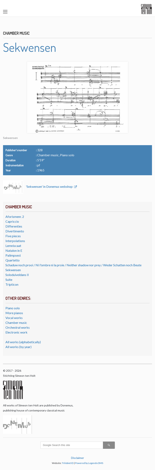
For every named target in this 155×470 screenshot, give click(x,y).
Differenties (13, 226)
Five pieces (13, 236)
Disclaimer (77, 458)
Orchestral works (17, 327)
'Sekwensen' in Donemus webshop (49, 186)
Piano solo (12, 308)
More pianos (14, 313)
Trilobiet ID (67, 463)
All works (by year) (18, 347)
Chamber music (16, 322)
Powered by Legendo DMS (89, 463)
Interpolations (15, 241)
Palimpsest (13, 255)
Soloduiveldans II (17, 275)
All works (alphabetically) (23, 342)
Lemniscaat (13, 246)
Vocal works (14, 318)
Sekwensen (13, 270)
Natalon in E (13, 250)
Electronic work (16, 332)
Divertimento (14, 231)
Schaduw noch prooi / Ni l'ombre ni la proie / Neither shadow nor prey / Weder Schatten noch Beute (73, 265)
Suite (8, 279)
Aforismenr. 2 (14, 216)
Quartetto (12, 260)
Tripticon (11, 284)
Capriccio (12, 221)
